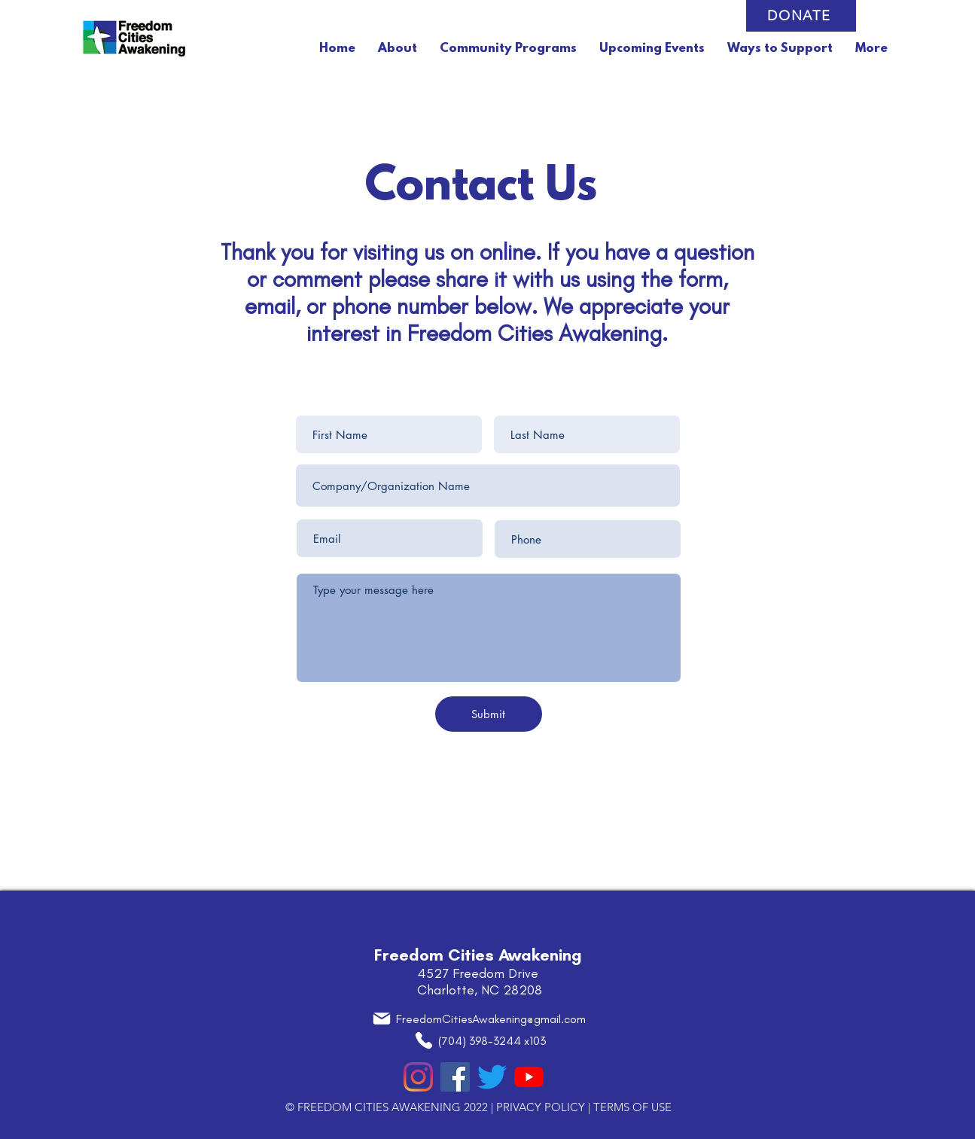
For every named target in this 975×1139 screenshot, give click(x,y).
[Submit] (488, 714)
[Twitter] (492, 1077)
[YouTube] (529, 1077)
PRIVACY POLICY (540, 1107)
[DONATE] (801, 16)
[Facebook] (455, 1077)
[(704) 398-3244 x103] (480, 1040)
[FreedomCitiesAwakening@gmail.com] (478, 1018)
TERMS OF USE (632, 1107)
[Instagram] (418, 1077)
